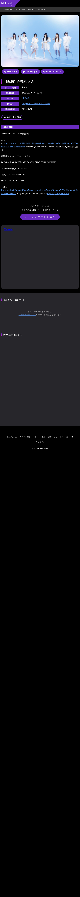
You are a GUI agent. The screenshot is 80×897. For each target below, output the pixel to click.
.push (7, 4)
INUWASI (25, 98)
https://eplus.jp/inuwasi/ (58, 194)
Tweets (8, 229)
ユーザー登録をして (27, 315)
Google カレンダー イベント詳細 (36, 104)
